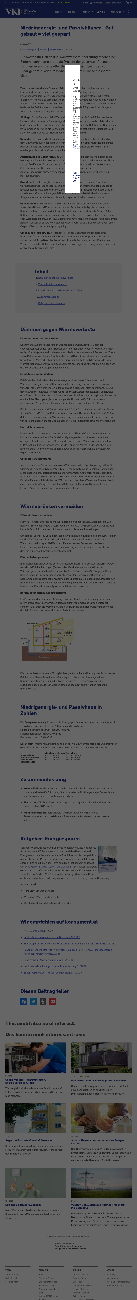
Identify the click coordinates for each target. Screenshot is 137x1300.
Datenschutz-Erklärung (79, 147)
